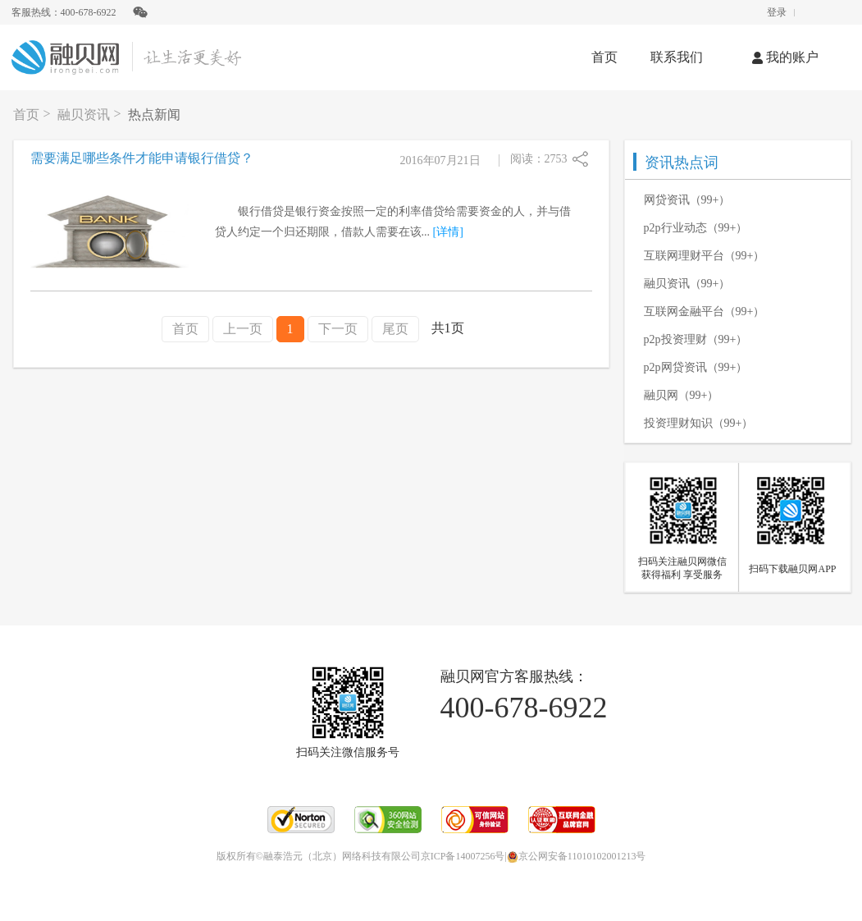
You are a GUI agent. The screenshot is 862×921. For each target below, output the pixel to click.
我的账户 (785, 57)
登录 (777, 12)
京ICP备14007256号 (463, 856)
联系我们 (676, 57)
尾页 (395, 329)
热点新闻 (154, 114)
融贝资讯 (83, 114)
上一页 (242, 329)
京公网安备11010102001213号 (576, 856)
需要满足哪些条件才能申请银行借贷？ (141, 158)
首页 (604, 57)
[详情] (448, 232)
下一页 (338, 329)
